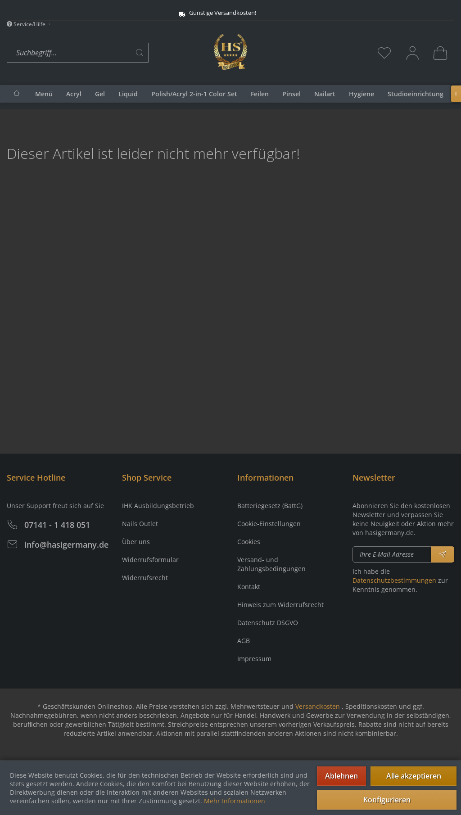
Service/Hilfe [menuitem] (27, 24)
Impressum (254, 658)
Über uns (136, 541)
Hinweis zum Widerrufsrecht (280, 604)
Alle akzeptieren (413, 776)
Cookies (248, 541)
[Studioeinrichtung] (415, 94)
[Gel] (100, 94)
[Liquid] (128, 94)
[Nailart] (324, 94)
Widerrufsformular (150, 559)
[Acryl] (73, 94)
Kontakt (248, 586)
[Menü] (43, 94)
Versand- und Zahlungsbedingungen (271, 564)
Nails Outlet (140, 523)
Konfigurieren (387, 800)
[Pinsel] (291, 94)
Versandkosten (317, 706)
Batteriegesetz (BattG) (270, 505)
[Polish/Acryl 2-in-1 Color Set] (194, 94)
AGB (243, 640)
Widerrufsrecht (145, 577)
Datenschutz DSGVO (267, 622)
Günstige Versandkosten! (217, 13)
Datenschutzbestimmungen (394, 580)
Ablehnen (341, 776)
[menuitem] (108, 53)
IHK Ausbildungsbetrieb (158, 505)
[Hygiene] (361, 94)
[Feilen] (260, 94)
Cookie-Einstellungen (269, 523)
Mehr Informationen (234, 801)
